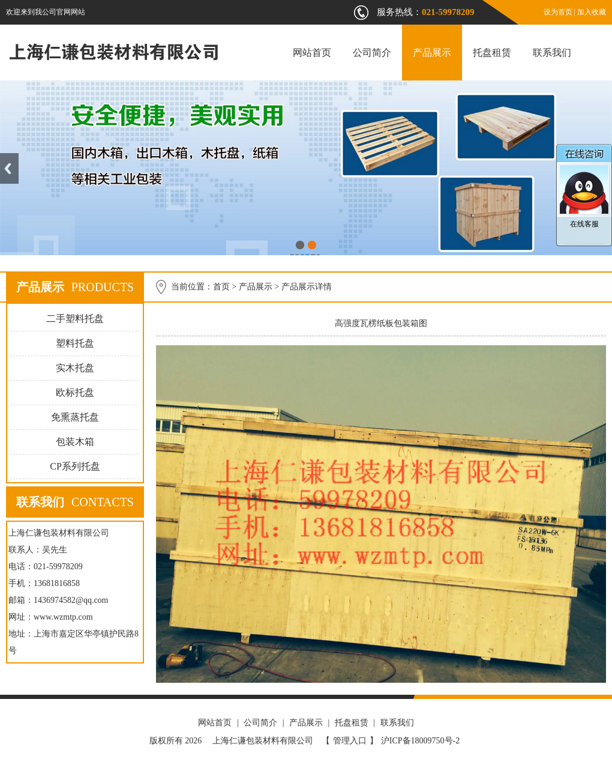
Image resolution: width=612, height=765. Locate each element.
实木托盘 (75, 368)
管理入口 (350, 740)
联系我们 (552, 52)
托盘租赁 (492, 52)
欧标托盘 (75, 392)
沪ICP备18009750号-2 (420, 740)
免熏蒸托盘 (75, 417)
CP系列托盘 (75, 466)
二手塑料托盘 (75, 318)
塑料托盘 (75, 343)
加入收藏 (591, 12)
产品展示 (432, 52)
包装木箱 (75, 442)
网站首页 (312, 52)
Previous (9, 168)
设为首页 (558, 12)
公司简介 (372, 52)
